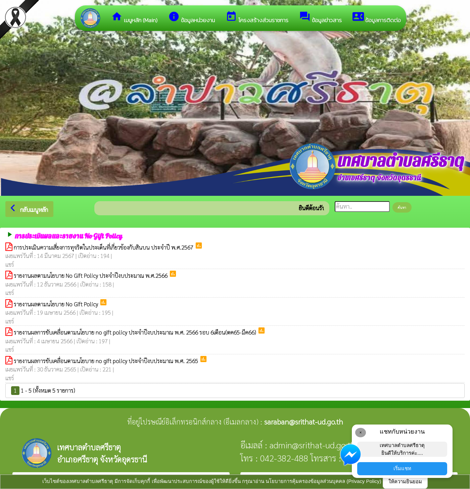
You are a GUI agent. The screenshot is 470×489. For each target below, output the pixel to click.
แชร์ (9, 264)
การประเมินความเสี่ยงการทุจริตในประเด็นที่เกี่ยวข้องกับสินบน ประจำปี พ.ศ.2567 (104, 247)
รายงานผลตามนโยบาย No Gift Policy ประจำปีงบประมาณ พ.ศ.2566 (91, 275)
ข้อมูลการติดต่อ (376, 18)
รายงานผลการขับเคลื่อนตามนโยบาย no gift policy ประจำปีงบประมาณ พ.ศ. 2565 (106, 360)
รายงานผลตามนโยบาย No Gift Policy (56, 304)
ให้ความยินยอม (405, 481)
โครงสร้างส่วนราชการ (257, 18)
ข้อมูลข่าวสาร (320, 18)
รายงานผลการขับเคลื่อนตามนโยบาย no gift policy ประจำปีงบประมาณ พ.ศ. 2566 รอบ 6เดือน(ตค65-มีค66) (135, 332)
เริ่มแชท (402, 468)
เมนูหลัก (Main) (134, 18)
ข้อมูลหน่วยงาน (191, 18)
